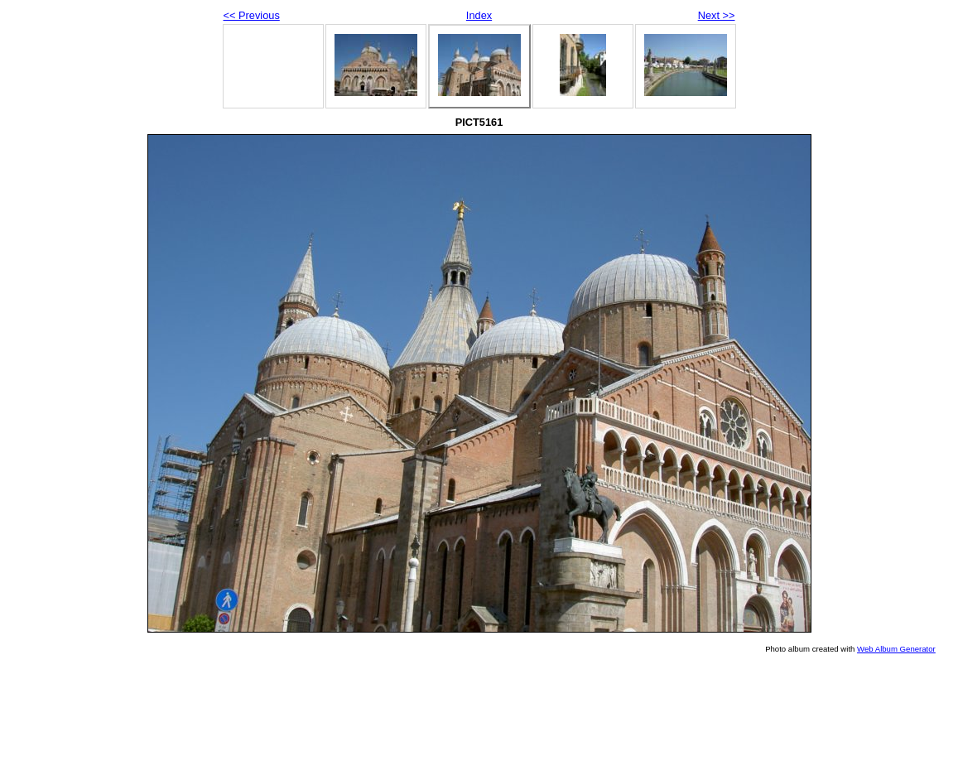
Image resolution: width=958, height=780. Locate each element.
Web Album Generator (896, 648)
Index (479, 15)
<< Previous (252, 15)
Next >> (716, 15)
